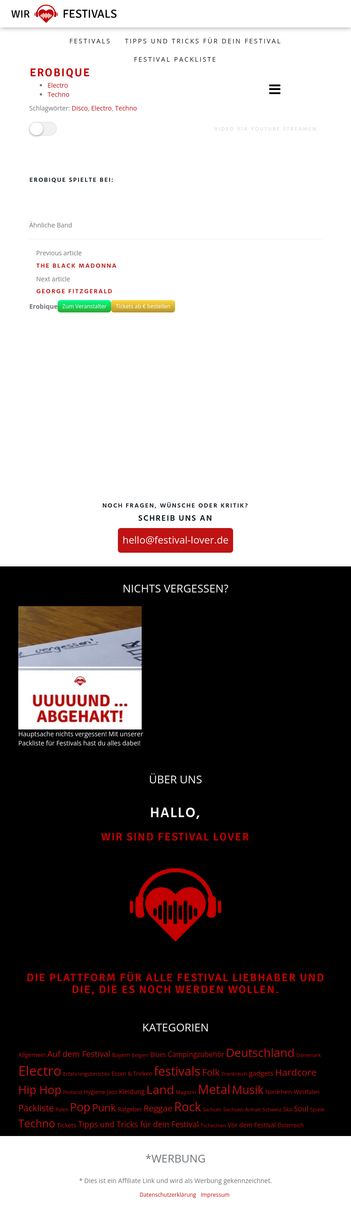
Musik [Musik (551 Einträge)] (248, 1089)
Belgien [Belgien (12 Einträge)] (140, 1055)
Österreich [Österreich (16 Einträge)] (290, 1125)
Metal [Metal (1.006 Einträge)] (214, 1089)
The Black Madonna (77, 266)
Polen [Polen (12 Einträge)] (61, 1109)
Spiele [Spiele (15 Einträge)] (317, 1109)
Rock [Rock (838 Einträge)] (187, 1107)
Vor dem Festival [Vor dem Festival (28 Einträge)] (252, 1124)
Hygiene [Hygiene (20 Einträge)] (94, 1092)
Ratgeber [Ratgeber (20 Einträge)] (130, 1109)
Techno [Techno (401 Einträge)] (36, 1123)
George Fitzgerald (75, 291)
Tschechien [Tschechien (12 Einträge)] (213, 1125)
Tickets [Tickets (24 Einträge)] (66, 1125)
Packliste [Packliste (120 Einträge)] (36, 1108)
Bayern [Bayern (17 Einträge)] (121, 1055)
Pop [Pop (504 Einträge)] (80, 1107)
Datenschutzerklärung (168, 1195)
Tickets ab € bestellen (143, 306)
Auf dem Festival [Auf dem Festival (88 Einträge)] (78, 1053)
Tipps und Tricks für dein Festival (203, 41)
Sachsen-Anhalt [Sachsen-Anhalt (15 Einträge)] (242, 1109)
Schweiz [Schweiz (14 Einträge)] (272, 1109)
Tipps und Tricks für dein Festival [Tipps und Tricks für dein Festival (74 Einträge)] (138, 1124)
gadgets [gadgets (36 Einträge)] (261, 1073)
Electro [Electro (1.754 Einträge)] (39, 1071)
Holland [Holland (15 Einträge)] (72, 1092)
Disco (80, 108)
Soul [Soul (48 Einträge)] (301, 1109)
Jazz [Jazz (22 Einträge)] (112, 1092)
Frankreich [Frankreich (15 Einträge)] (234, 1073)
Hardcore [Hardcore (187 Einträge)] (296, 1072)
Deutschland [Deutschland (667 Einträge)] (260, 1053)
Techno (126, 108)
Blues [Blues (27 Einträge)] (158, 1054)
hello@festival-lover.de (175, 539)
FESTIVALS (90, 41)
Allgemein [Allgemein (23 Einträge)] (32, 1055)
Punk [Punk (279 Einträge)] (104, 1107)
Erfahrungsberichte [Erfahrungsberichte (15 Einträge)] (86, 1073)
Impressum (215, 1195)
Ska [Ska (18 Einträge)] (287, 1109)
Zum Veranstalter (84, 306)
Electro (101, 108)
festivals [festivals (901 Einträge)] (177, 1070)
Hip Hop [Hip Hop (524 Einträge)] (39, 1089)
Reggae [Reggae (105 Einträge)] (158, 1108)
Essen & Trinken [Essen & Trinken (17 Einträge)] (132, 1074)
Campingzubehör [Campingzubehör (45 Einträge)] (196, 1054)
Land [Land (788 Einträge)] (160, 1089)
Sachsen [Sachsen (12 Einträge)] (212, 1109)
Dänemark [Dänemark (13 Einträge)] (308, 1055)
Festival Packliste (175, 59)
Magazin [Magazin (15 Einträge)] (186, 1092)
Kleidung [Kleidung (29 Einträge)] (131, 1091)
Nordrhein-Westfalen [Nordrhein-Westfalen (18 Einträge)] (292, 1092)
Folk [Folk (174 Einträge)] (211, 1072)
